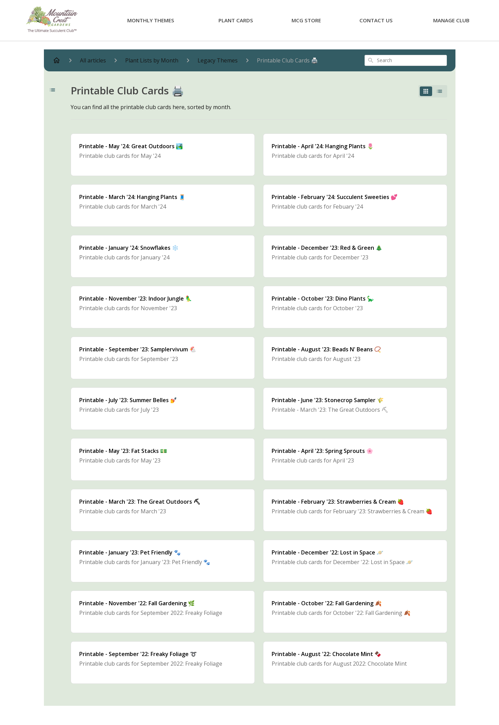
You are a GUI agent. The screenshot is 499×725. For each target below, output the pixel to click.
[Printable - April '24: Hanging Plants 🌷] (355, 154)
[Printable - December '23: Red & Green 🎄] (355, 256)
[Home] (56, 60)
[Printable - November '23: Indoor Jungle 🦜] (163, 307)
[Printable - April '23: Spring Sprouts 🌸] (355, 459)
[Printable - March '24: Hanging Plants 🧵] (163, 205)
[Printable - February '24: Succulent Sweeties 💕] (355, 205)
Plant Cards (235, 20)
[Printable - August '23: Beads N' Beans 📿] (355, 358)
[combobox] (406, 60)
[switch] (432, 91)
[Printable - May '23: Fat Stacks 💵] (163, 459)
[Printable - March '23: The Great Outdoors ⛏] (163, 510)
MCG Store (306, 20)
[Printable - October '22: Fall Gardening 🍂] (355, 611)
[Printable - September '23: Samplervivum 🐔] (163, 358)
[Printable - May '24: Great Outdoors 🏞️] (163, 154)
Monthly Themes (150, 20)
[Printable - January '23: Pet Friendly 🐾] (163, 561)
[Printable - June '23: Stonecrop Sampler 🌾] (355, 408)
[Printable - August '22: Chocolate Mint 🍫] (355, 662)
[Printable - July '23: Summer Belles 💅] (163, 408)
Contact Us (376, 20)
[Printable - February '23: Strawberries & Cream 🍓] (355, 510)
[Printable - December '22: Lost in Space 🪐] (355, 561)
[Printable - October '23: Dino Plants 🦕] (355, 307)
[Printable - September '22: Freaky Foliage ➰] (163, 662)
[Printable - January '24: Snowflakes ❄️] (163, 256)
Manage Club (451, 20)
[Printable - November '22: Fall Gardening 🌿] (163, 611)
